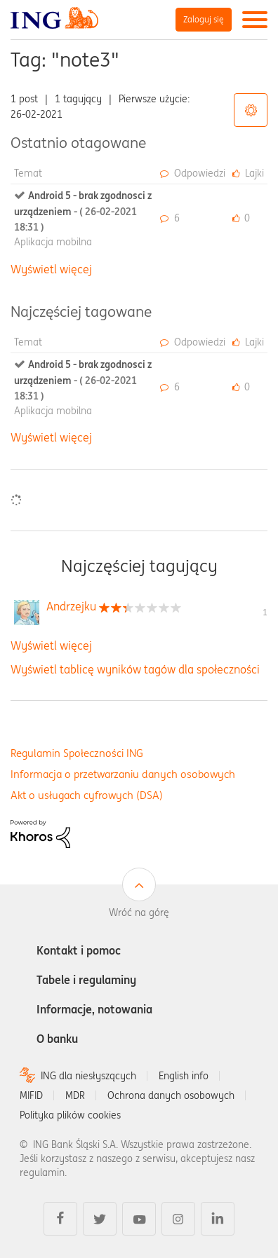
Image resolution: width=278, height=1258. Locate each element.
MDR (75, 1095)
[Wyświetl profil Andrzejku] (71, 606)
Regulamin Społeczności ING (77, 753)
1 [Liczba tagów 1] (265, 612)
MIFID (31, 1095)
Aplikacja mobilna (53, 241)
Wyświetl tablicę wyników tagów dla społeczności (135, 669)
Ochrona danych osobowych (170, 1095)
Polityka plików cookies (70, 1115)
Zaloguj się (203, 19)
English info (183, 1075)
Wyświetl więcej (51, 269)
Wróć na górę (139, 912)
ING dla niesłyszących (88, 1075)
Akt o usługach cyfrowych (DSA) (87, 795)
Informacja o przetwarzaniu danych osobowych (123, 774)
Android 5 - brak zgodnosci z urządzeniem (83, 211)
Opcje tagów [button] (250, 110)
